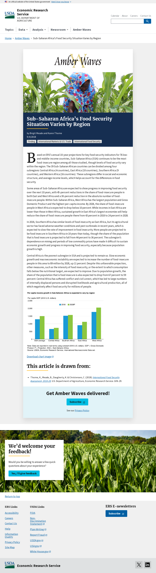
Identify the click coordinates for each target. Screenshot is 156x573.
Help (7, 528)
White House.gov (39, 551)
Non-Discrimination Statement (38, 521)
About (125, 16)
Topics (9, 29)
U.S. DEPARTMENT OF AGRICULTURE (28, 19)
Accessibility (12, 513)
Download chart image (39, 356)
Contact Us (145, 16)
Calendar (115, 16)
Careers (134, 16)
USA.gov (34, 546)
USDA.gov (35, 540)
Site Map (10, 547)
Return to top (12, 496)
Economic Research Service (32, 12)
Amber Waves (82, 29)
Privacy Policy (82, 410)
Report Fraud (37, 535)
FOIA (32, 513)
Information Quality (11, 535)
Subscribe (75, 402)
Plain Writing (37, 529)
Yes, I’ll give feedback (24, 473)
